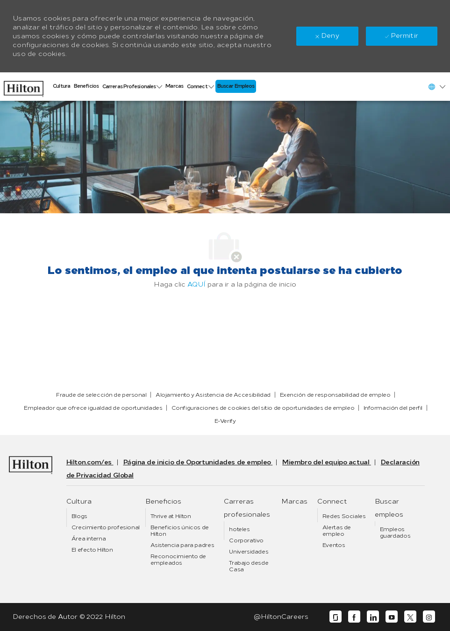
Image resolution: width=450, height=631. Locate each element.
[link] (23, 86)
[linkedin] (373, 617)
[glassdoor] (335, 617)
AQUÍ (196, 284)
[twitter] (410, 617)
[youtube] (391, 617)
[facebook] (354, 617)
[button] (436, 86)
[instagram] (429, 617)
